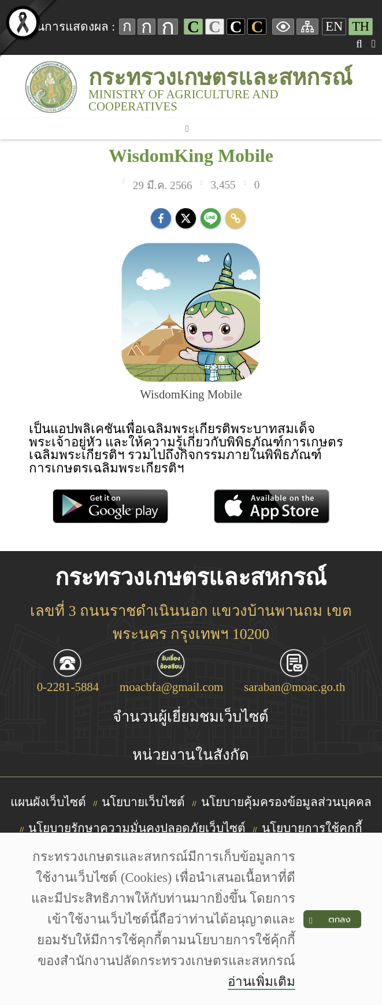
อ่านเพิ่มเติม (261, 981)
